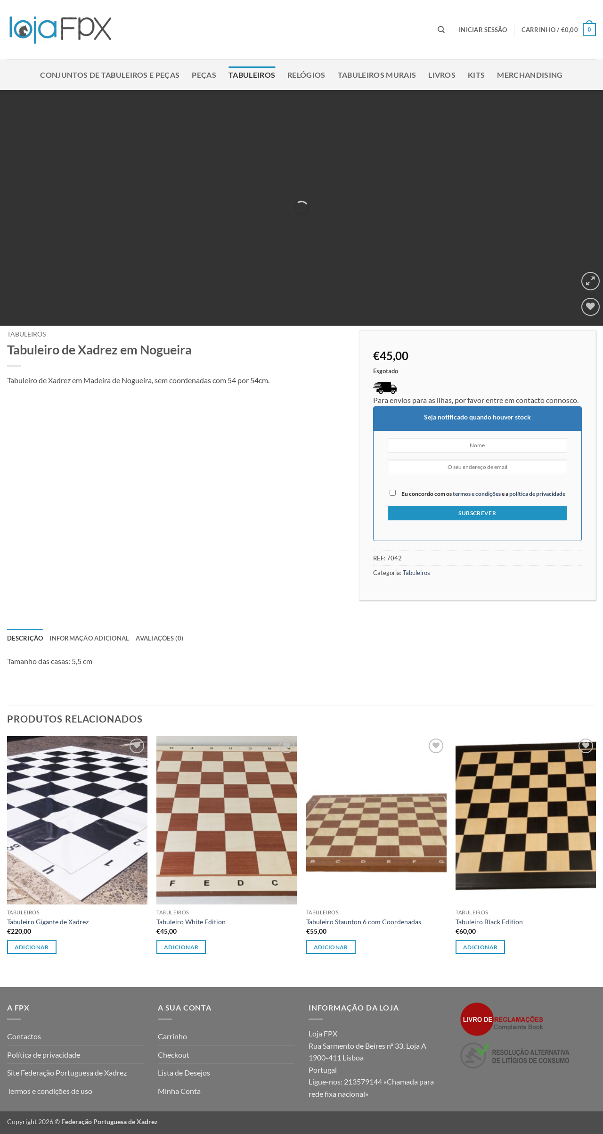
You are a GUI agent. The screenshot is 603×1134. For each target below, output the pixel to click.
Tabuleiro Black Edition (489, 922)
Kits (476, 74)
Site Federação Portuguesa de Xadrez (67, 1072)
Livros (442, 74)
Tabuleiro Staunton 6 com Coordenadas (363, 922)
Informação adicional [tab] (89, 638)
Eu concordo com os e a (477, 493)
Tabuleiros (251, 74)
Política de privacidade (43, 1054)
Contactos (24, 1036)
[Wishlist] (590, 307)
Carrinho (172, 1036)
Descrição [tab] (25, 638)
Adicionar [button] (32, 947)
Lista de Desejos (184, 1072)
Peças (204, 74)
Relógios (306, 74)
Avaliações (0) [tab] (159, 638)
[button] (483, 29)
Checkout (173, 1054)
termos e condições (477, 494)
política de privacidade (537, 494)
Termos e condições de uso (49, 1090)
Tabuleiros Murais (377, 74)
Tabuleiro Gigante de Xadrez (48, 922)
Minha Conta (179, 1090)
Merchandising (529, 74)
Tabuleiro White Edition (191, 922)
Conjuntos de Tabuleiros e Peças (109, 74)
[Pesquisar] (441, 30)
